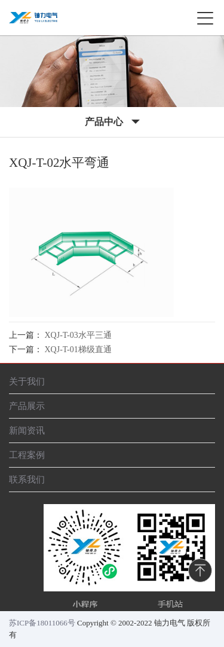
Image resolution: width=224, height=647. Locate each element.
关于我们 (27, 381)
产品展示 (27, 406)
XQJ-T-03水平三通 (78, 335)
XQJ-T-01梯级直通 (78, 349)
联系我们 (27, 479)
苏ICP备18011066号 (42, 622)
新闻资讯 (27, 430)
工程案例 (27, 455)
